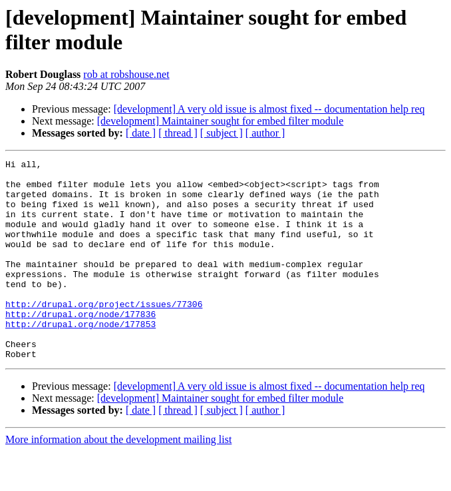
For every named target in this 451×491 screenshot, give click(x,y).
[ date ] (141, 133)
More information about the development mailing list (118, 479)
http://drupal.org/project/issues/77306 (103, 334)
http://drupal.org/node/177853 (80, 358)
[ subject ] (221, 133)
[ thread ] (178, 133)
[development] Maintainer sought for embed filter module (220, 121)
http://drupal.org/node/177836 (80, 346)
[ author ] (265, 133)
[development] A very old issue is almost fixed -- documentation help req (269, 109)
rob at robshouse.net (126, 74)
